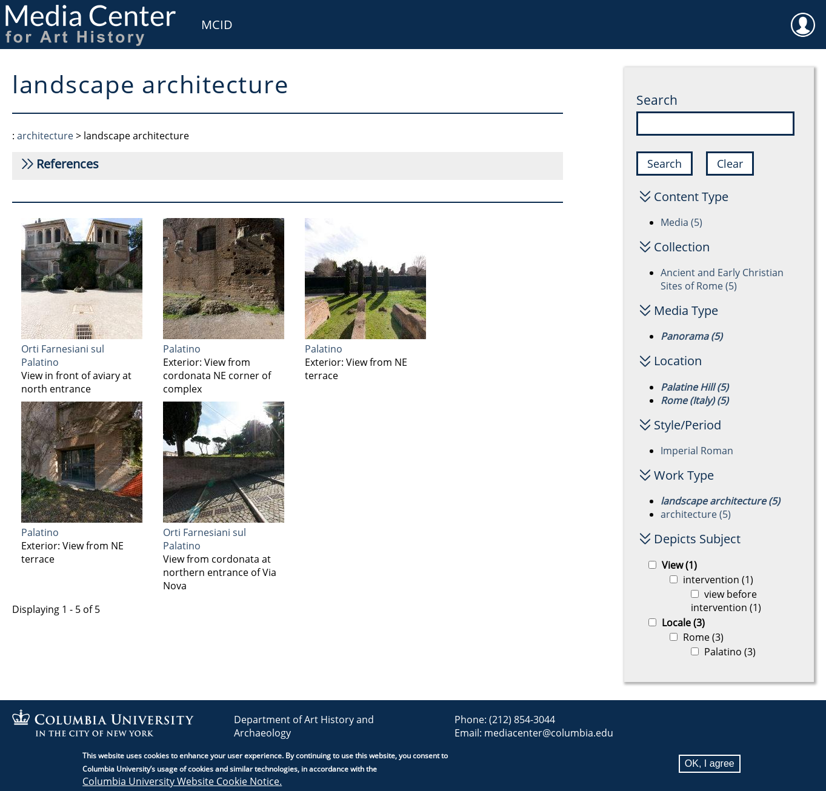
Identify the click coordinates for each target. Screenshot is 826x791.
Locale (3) (683, 622)
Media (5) (681, 222)
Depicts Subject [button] (697, 539)
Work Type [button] (684, 475)
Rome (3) (703, 637)
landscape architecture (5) (720, 501)
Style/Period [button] (687, 425)
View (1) (679, 565)
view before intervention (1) (726, 600)
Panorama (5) (691, 336)
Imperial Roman (697, 450)
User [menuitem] (803, 17)
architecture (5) (696, 514)
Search (657, 99)
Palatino (182, 349)
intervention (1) (718, 579)
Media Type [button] (686, 310)
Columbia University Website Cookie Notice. (182, 782)
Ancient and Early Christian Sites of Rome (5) (722, 279)
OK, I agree (709, 765)
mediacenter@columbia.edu (548, 733)
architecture (45, 135)
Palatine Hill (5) (694, 387)
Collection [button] (682, 247)
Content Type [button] (691, 196)
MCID (217, 24)
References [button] (67, 164)
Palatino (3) (730, 651)
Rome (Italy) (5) (694, 400)
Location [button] (678, 360)
